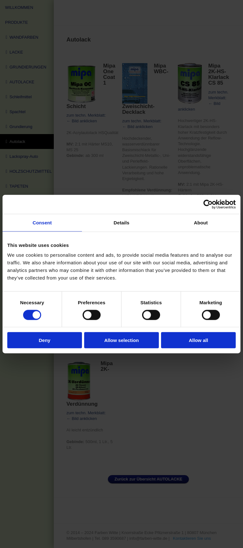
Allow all (198, 340)
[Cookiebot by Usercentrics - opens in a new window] (208, 204)
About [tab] (201, 222)
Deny (44, 340)
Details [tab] (121, 222)
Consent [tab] (42, 222)
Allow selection (121, 340)
